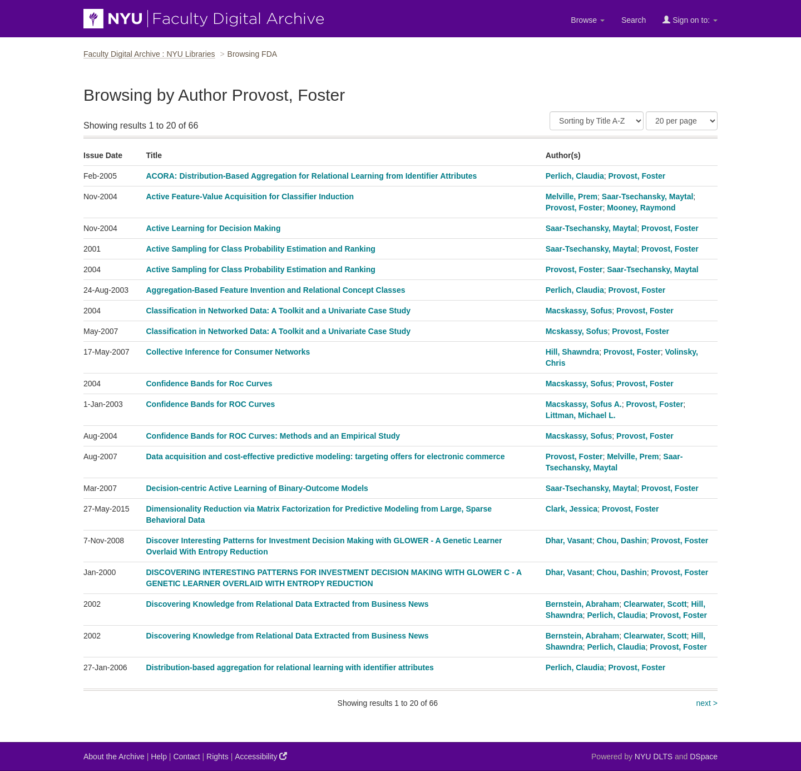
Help (159, 756)
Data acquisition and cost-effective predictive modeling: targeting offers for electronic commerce (325, 456)
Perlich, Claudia (575, 175)
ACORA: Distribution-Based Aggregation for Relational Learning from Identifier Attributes (311, 175)
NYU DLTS (654, 756)
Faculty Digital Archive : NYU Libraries (149, 54)
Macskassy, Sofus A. (584, 404)
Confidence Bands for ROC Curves (210, 404)
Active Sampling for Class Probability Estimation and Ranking (260, 248)
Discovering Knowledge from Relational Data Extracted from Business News (287, 604)
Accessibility (261, 756)
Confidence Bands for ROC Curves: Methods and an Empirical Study (273, 435)
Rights (217, 756)
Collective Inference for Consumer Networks (228, 351)
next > (707, 703)
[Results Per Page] (682, 120)
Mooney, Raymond (641, 207)
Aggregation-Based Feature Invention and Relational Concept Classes (276, 290)
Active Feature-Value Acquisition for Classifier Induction (250, 196)
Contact (186, 756)
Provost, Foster (637, 175)
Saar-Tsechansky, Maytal (647, 196)
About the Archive (114, 756)
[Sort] (597, 120)
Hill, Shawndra (572, 351)
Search (633, 20)
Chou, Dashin (622, 540)
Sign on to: (690, 19)
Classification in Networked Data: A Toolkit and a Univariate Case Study (278, 310)
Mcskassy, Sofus (577, 331)
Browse (588, 20)
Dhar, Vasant (569, 540)
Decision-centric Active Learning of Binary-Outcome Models (257, 488)
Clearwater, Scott (655, 604)
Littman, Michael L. (581, 415)
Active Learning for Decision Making (213, 228)
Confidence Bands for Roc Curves (209, 383)
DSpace (704, 756)
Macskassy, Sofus (579, 310)
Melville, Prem (571, 196)
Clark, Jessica (571, 508)
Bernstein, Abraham (583, 604)
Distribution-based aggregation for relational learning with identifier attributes (290, 667)
